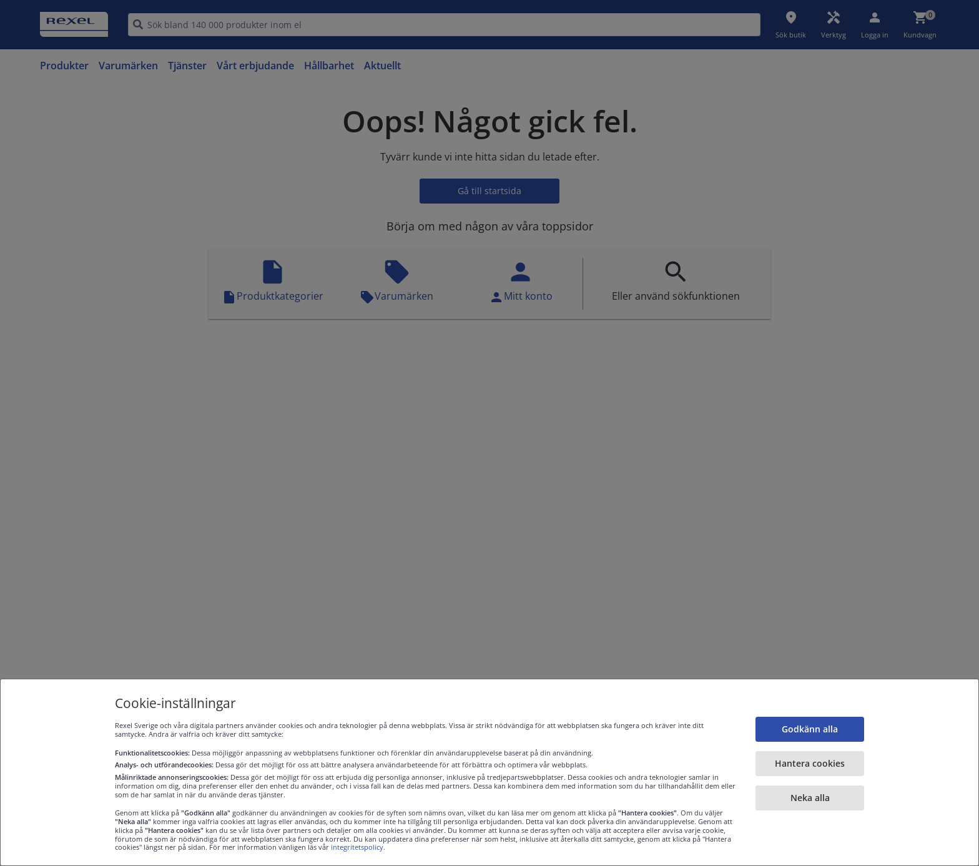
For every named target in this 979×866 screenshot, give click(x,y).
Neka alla (810, 798)
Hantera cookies (810, 763)
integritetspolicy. (358, 847)
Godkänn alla (810, 729)
